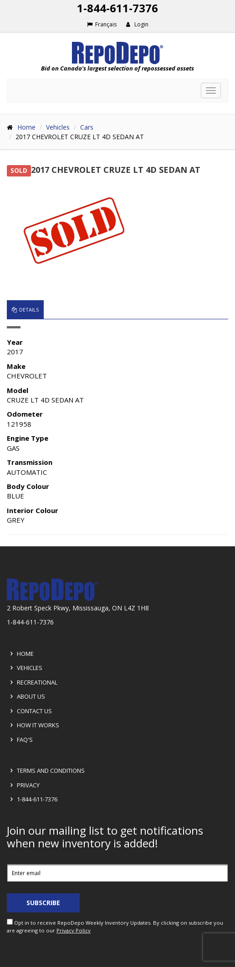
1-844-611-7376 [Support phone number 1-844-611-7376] (117, 7)
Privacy (23, 785)
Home (26, 127)
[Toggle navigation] (211, 90)
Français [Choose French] (102, 24)
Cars (86, 127)
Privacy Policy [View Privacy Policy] (73, 930)
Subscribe (43, 902)
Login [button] (137, 24)
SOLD (18, 170)
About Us (26, 696)
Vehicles (58, 127)
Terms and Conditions (46, 770)
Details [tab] (25, 309)
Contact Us (29, 711)
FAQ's (20, 739)
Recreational (32, 682)
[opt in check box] (10, 922)
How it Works (33, 725)
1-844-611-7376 (32, 799)
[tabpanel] (117, 430)
